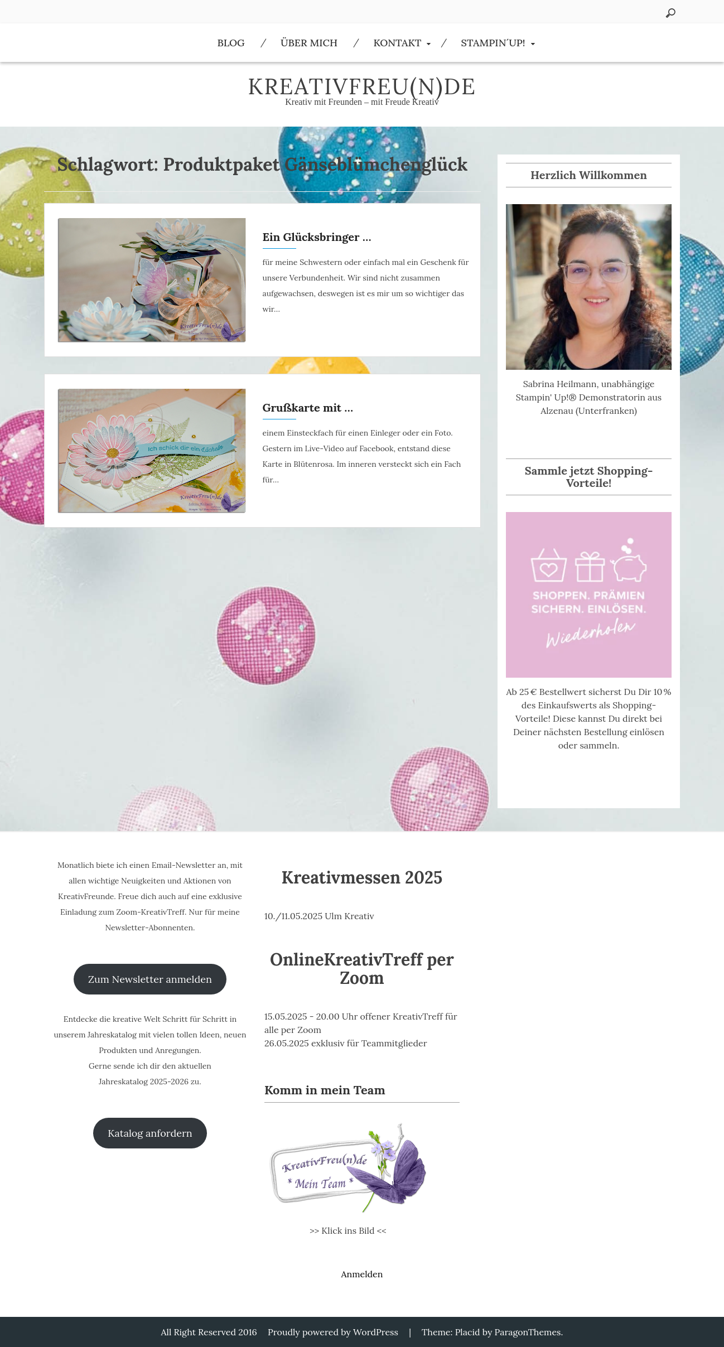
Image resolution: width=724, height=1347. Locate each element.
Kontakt (397, 42)
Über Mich (309, 42)
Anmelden (362, 1274)
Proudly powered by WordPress (333, 1332)
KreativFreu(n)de (362, 86)
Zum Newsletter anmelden (150, 979)
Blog (230, 42)
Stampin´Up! (493, 42)
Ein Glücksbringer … (317, 237)
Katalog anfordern (150, 1133)
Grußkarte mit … (308, 407)
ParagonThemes (528, 1332)
